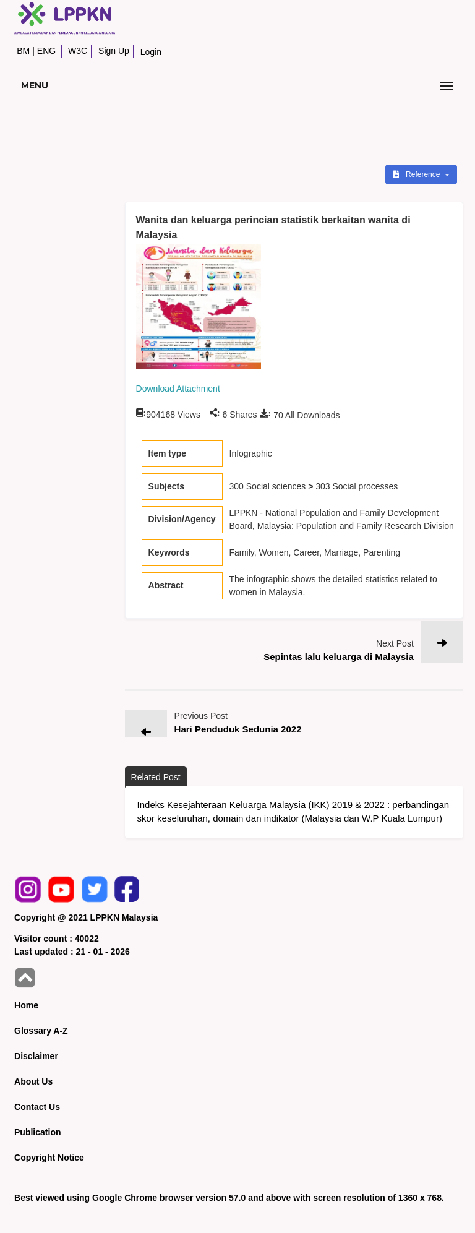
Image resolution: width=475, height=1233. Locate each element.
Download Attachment (178, 388)
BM (23, 51)
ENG (46, 51)
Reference (417, 174)
